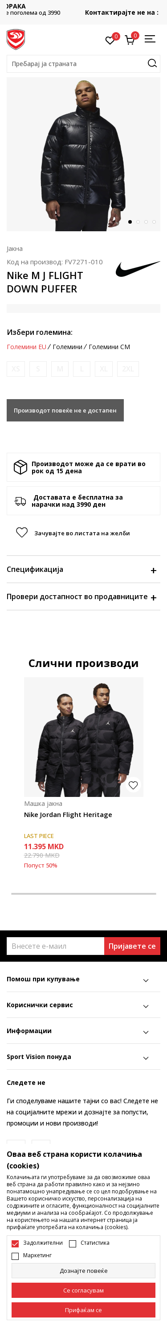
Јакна (15, 248)
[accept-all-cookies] (83, 1309)
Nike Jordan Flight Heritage (68, 814)
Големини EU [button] (26, 346)
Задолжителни (43, 1243)
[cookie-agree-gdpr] (83, 1290)
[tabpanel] (83, 154)
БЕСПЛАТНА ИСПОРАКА (84, 6)
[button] (83, 64)
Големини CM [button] (109, 346)
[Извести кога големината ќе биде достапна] (16, 369)
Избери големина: (40, 332)
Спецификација (81, 569)
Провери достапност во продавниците (81, 596)
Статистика (95, 1243)
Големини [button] (67, 346)
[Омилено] (110, 39)
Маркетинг (37, 1255)
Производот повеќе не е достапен (65, 410)
